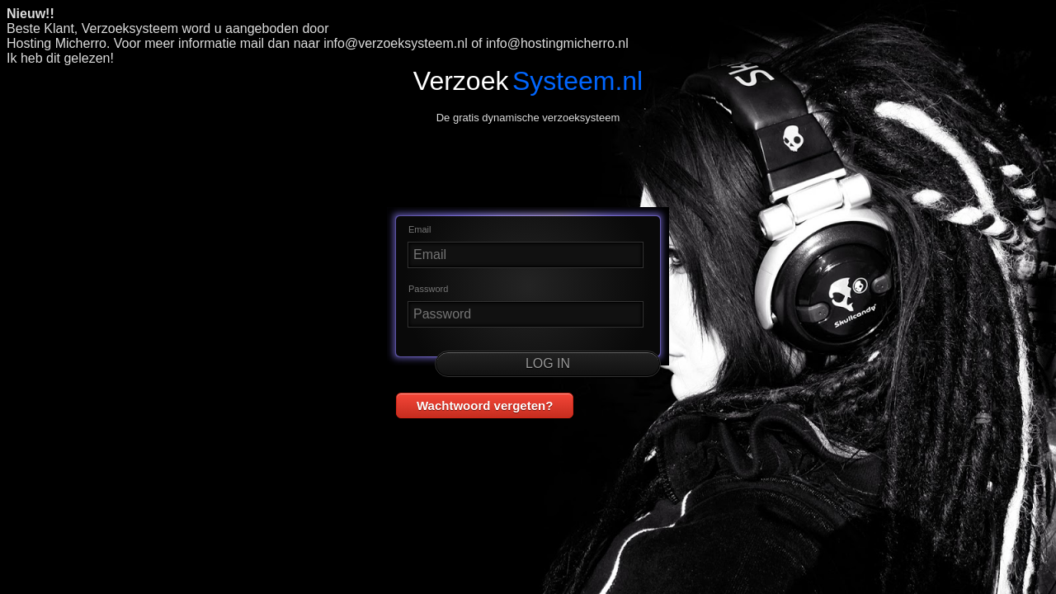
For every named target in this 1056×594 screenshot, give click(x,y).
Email (419, 229)
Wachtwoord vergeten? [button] (485, 405)
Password (428, 289)
